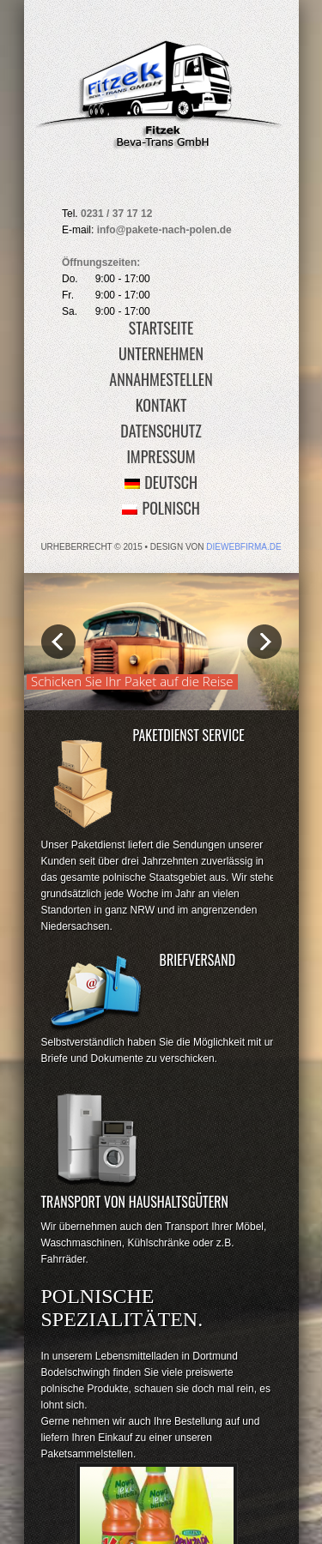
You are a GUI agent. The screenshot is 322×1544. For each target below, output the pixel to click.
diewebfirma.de (243, 547)
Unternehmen (161, 353)
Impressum (160, 456)
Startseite (161, 328)
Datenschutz (160, 430)
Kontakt (161, 405)
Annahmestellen (160, 379)
